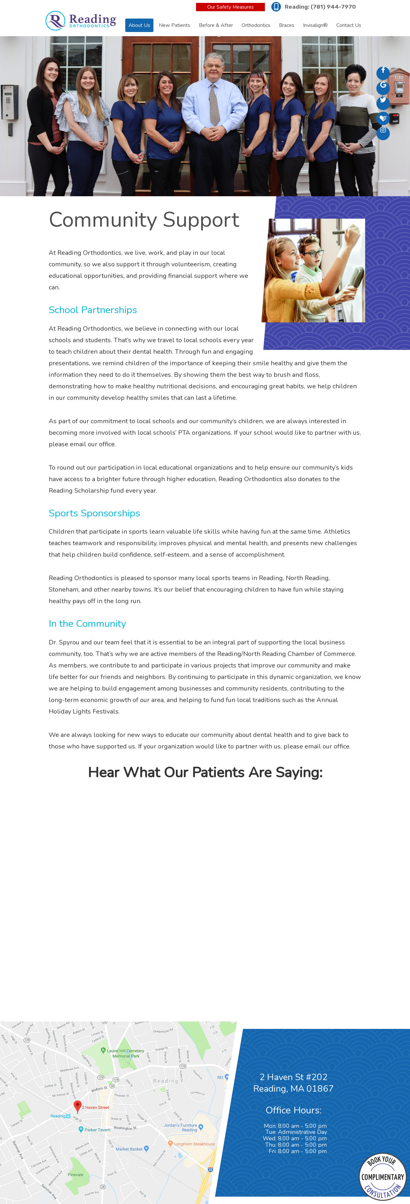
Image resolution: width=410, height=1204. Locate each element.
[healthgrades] (383, 118)
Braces (286, 25)
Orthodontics (256, 25)
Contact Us (348, 25)
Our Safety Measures (230, 7)
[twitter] (383, 103)
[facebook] (383, 73)
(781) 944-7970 (333, 7)
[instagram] (383, 133)
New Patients (174, 25)
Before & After (216, 25)
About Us (139, 25)
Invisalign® (315, 25)
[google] (383, 88)
